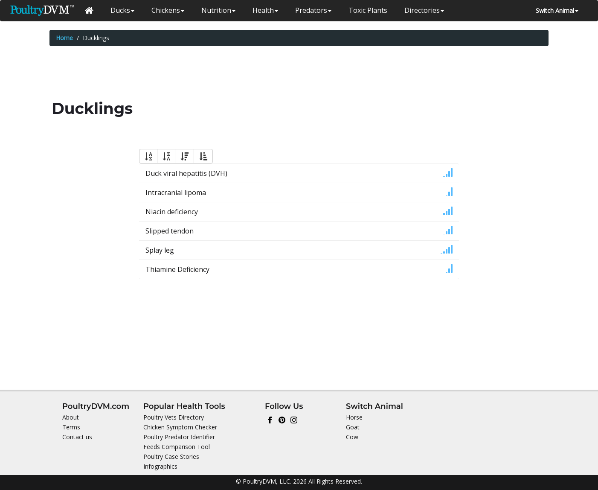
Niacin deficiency (171, 211)
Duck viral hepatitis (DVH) (186, 173)
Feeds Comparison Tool (176, 447)
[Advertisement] (299, 74)
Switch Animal (557, 10)
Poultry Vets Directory (173, 417)
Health (265, 10)
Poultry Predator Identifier (179, 437)
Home (64, 38)
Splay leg (159, 250)
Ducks (122, 10)
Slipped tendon (169, 231)
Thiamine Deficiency (177, 269)
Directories (424, 10)
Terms (71, 427)
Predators (313, 10)
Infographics (160, 466)
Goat (353, 427)
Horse (354, 417)
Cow (352, 437)
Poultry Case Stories (171, 456)
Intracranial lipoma (175, 192)
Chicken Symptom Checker (180, 427)
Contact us (77, 437)
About (70, 417)
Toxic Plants (367, 10)
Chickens (167, 10)
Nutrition (218, 10)
